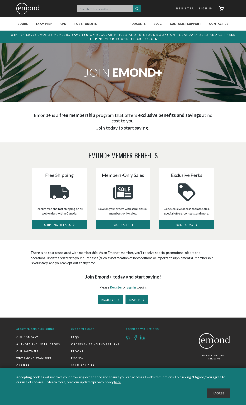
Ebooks (77, 360)
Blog (158, 23)
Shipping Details (57, 225)
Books (22, 23)
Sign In (205, 8)
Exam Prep (44, 23)
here (117, 382)
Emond (28, 8)
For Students (85, 23)
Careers (22, 367)
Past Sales (121, 225)
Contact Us (219, 23)
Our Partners (27, 353)
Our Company (27, 338)
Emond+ (77, 367)
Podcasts (138, 23)
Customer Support (185, 23)
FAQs (75, 338)
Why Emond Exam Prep (34, 360)
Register (184, 8)
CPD (63, 23)
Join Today (184, 225)
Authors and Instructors (38, 345)
